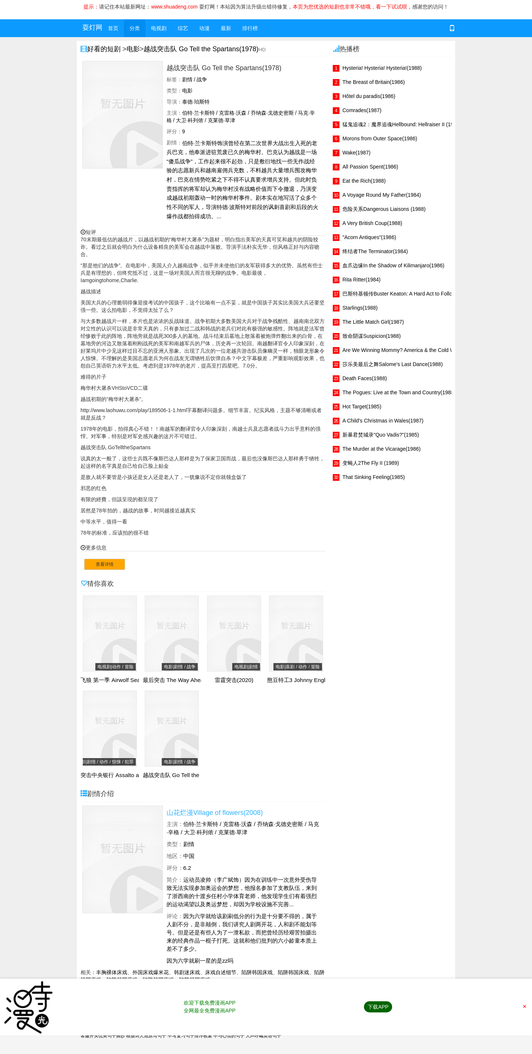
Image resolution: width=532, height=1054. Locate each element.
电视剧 (159, 28)
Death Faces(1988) (364, 378)
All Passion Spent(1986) (370, 167)
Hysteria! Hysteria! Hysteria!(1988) (382, 68)
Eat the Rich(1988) (364, 181)
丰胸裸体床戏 (111, 972)
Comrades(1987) (361, 110)
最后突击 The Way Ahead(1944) (183, 680)
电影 (133, 49)
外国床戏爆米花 (150, 972)
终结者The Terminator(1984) (375, 251)
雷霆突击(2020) (234, 680)
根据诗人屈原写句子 (146, 1035)
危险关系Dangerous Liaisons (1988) (384, 209)
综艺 (183, 28)
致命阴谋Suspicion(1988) (371, 336)
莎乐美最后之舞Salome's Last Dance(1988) (392, 364)
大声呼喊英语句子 (263, 1035)
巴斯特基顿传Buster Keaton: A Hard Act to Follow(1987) (406, 294)
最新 (226, 28)
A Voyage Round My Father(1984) (381, 195)
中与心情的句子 (228, 1035)
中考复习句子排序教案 (190, 1035)
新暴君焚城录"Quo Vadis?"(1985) (380, 435)
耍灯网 (92, 27)
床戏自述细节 (220, 972)
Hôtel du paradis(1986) (368, 96)
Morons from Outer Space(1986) (379, 138)
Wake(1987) (356, 153)
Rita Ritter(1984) (361, 280)
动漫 (204, 28)
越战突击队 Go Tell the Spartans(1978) (201, 49)
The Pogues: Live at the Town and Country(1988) (399, 392)
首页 (113, 28)
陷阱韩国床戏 (257, 972)
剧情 (188, 844)
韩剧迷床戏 (187, 972)
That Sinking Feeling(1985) (373, 477)
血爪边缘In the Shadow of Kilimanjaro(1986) (393, 265)
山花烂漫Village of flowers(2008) (215, 812)
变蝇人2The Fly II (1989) (370, 463)
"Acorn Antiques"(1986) (369, 237)
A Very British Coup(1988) (372, 223)
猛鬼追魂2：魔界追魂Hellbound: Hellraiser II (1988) (401, 124)
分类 (134, 28)
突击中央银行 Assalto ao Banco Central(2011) (138, 775)
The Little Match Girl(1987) (373, 322)
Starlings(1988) (360, 308)
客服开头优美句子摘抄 (103, 1035)
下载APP (378, 1007)
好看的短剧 (104, 49)
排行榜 (250, 28)
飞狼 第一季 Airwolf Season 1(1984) (126, 680)
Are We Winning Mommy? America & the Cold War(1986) (408, 350)
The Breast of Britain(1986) (373, 82)
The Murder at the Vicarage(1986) (381, 449)
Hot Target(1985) (361, 406)
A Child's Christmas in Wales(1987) (382, 421)
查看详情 (105, 564)
